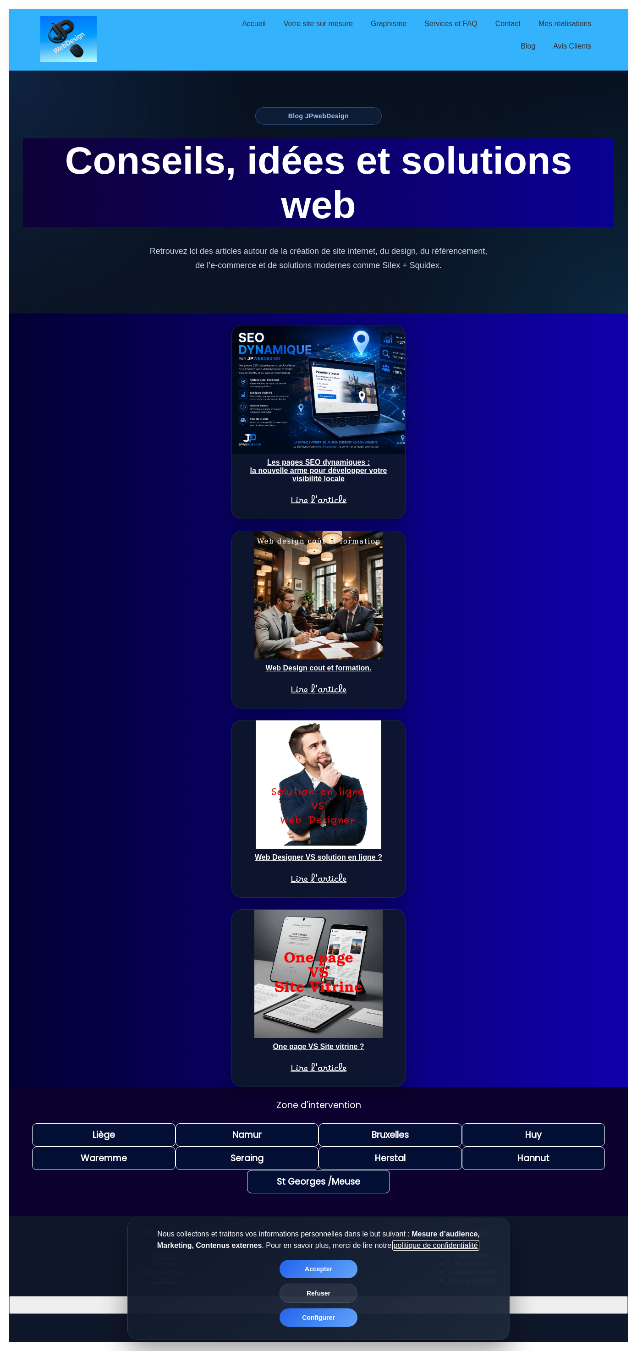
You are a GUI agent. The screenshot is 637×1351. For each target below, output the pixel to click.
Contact (508, 23)
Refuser (318, 1293)
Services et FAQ (451, 23)
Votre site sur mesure (318, 23)
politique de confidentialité (436, 1245)
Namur (247, 1135)
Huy (533, 1135)
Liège (104, 1135)
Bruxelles (390, 1135)
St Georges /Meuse (318, 1181)
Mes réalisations (565, 23)
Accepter (318, 1269)
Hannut (533, 1158)
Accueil (254, 23)
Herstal (390, 1158)
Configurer (318, 1317)
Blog (528, 46)
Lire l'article (318, 503)
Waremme (104, 1158)
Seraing (247, 1158)
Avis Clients (572, 46)
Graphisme (388, 23)
